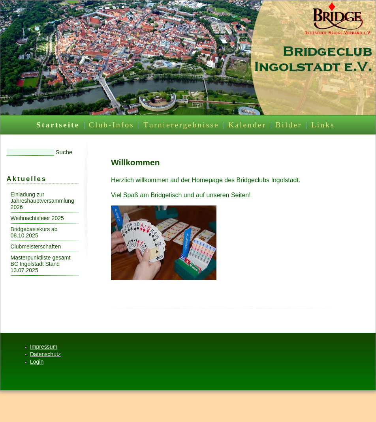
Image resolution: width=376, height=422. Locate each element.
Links (323, 125)
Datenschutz (45, 354)
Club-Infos (111, 125)
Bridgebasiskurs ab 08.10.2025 (34, 232)
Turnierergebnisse (181, 125)
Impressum (43, 347)
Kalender (247, 125)
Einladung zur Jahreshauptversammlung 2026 (42, 200)
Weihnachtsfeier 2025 (37, 218)
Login (36, 362)
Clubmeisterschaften (36, 246)
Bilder (288, 125)
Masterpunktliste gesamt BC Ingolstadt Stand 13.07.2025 (41, 263)
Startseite (57, 125)
